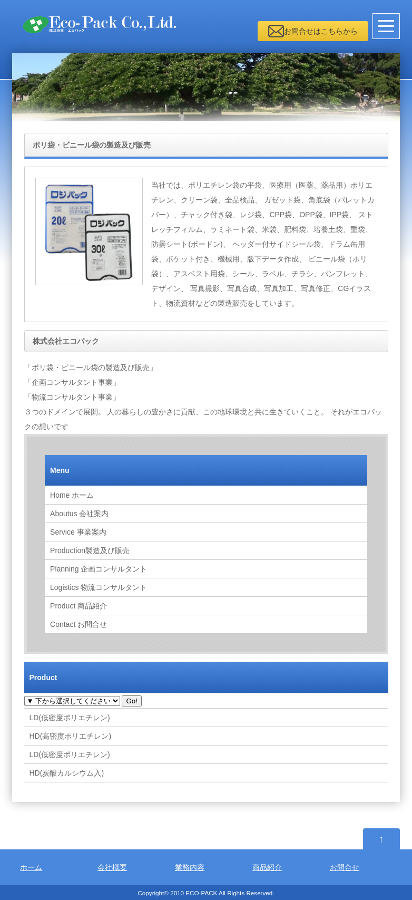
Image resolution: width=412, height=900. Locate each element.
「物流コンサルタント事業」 (72, 397)
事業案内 (78, 532)
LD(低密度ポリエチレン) (70, 717)
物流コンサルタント (98, 587)
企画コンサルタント (98, 569)
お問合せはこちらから (321, 31)
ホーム (72, 495)
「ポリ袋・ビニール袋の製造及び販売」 (90, 367)
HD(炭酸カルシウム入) (67, 773)
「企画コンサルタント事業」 (72, 382)
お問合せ (78, 624)
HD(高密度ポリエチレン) (71, 736)
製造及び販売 (90, 550)
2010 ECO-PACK (193, 892)
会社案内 (79, 513)
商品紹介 (78, 606)
